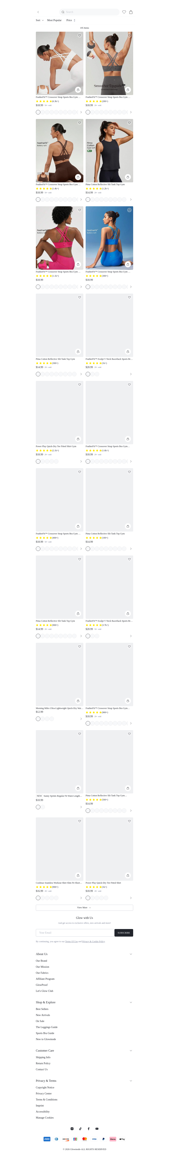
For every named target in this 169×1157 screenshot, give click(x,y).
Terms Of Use (71, 941)
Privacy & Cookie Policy (93, 941)
